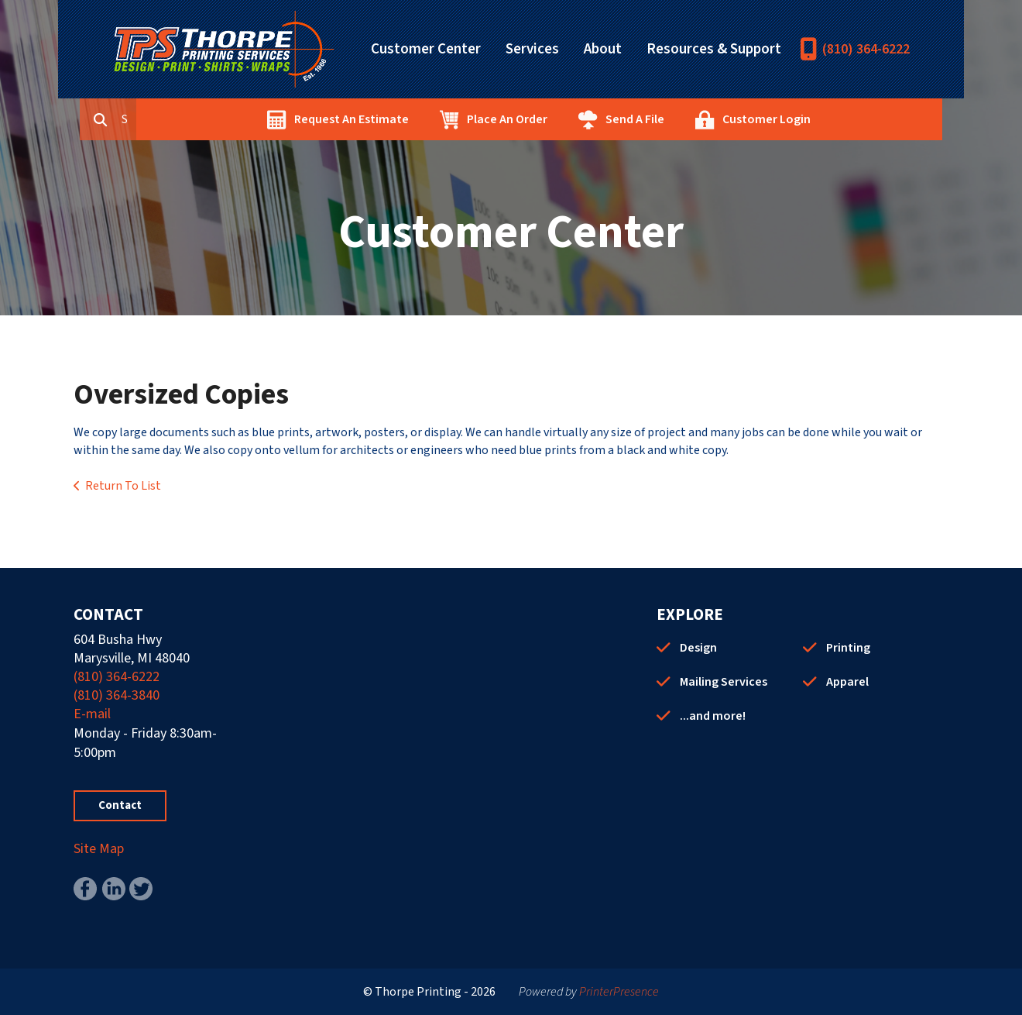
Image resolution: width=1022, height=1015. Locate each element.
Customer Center (426, 49)
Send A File (705, 119)
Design (698, 647)
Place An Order (577, 119)
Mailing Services (723, 681)
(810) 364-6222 (866, 49)
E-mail (92, 714)
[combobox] (200, 119)
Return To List (123, 485)
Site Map (99, 848)
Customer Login (837, 119)
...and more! (713, 715)
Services (532, 49)
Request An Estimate (422, 119)
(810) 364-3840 (116, 695)
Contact (120, 805)
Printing (848, 647)
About (603, 49)
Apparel (847, 681)
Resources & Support (713, 49)
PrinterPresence (619, 991)
